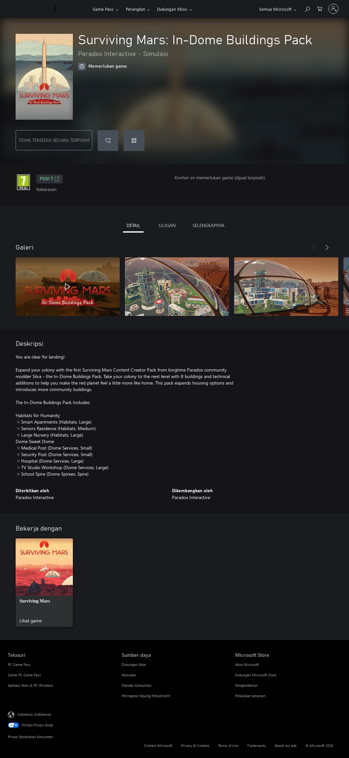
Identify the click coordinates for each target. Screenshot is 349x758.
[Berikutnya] (326, 247)
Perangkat (135, 9)
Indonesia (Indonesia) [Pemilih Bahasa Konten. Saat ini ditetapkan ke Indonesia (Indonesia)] (34, 714)
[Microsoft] (30, 9)
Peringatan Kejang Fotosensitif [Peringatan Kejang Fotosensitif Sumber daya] (146, 696)
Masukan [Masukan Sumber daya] (129, 675)
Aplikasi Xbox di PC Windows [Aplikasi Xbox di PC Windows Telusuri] (30, 685)
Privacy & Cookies (195, 745)
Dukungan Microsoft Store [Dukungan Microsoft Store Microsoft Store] (255, 675)
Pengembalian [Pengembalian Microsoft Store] (246, 685)
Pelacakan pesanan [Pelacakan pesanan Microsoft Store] (250, 696)
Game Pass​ (103, 9)
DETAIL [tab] (133, 225)
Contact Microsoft (158, 745)
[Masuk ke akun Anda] (333, 9)
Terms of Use (228, 745)
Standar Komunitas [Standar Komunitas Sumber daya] (137, 685)
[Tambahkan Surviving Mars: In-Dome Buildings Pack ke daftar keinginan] (108, 140)
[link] (44, 582)
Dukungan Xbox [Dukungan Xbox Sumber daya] (134, 664)
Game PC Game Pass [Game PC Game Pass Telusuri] (24, 675)
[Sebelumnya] (313, 247)
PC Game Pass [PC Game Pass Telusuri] (19, 664)
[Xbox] (73, 9)
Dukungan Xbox (172, 9)
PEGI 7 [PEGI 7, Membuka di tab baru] (50, 179)
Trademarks (256, 745)
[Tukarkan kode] (134, 140)
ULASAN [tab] (167, 225)
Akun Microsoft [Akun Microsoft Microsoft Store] (247, 664)
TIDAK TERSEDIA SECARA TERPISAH (54, 140)
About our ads (286, 745)
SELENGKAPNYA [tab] (208, 225)
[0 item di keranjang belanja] (319, 8)
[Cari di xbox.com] (307, 8)
